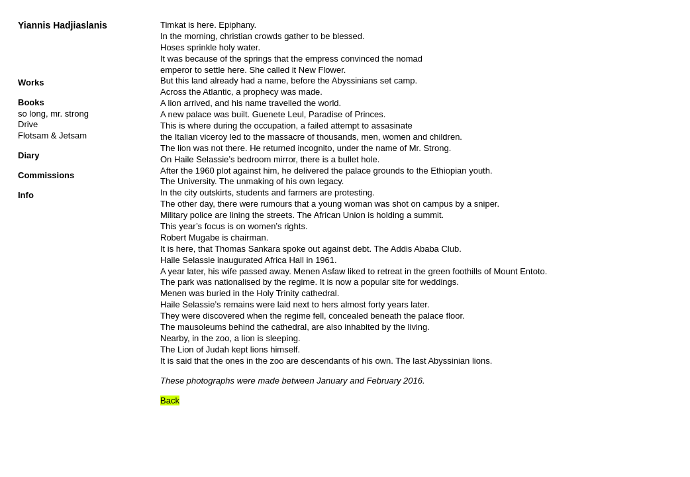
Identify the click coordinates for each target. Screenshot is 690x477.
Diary (29, 155)
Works (31, 82)
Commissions (46, 175)
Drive (28, 124)
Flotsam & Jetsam (52, 135)
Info (26, 195)
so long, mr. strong (53, 114)
